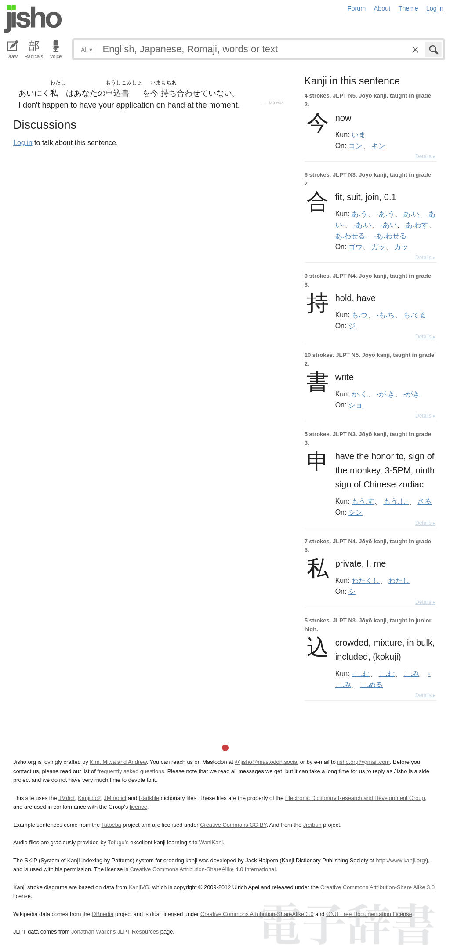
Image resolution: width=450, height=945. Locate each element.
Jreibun (312, 824)
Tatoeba (276, 102)
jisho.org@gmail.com (363, 762)
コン (355, 145)
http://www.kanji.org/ (401, 860)
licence (138, 806)
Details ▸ (425, 156)
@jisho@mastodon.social (266, 762)
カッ (401, 246)
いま (359, 134)
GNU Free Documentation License (369, 914)
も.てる (414, 315)
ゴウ (355, 246)
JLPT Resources (138, 931)
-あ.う (386, 213)
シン (355, 512)
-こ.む (361, 673)
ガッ (378, 246)
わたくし (366, 580)
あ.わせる (350, 235)
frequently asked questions (130, 771)
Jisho (33, 19)
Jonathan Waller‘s (93, 931)
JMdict (66, 798)
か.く (359, 394)
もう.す (363, 501)
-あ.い (362, 224)
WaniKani (211, 842)
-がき (411, 394)
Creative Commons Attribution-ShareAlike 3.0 (256, 914)
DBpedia (102, 914)
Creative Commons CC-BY (233, 824)
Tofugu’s (118, 842)
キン (378, 145)
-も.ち (386, 315)
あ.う (359, 213)
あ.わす (417, 224)
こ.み (411, 673)
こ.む (387, 673)
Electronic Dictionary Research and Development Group (355, 798)
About (382, 8)
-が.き (386, 394)
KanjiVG (138, 887)
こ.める (371, 684)
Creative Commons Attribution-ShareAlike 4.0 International (203, 869)
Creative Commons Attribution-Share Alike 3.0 (377, 887)
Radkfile (149, 798)
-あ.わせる (390, 235)
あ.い (411, 213)
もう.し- (396, 501)
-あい (389, 224)
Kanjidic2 (89, 798)
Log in (434, 8)
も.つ (359, 315)
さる (424, 501)
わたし (399, 580)
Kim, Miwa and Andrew (118, 762)
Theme (408, 8)
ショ (355, 405)
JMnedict (115, 798)
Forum (357, 8)
